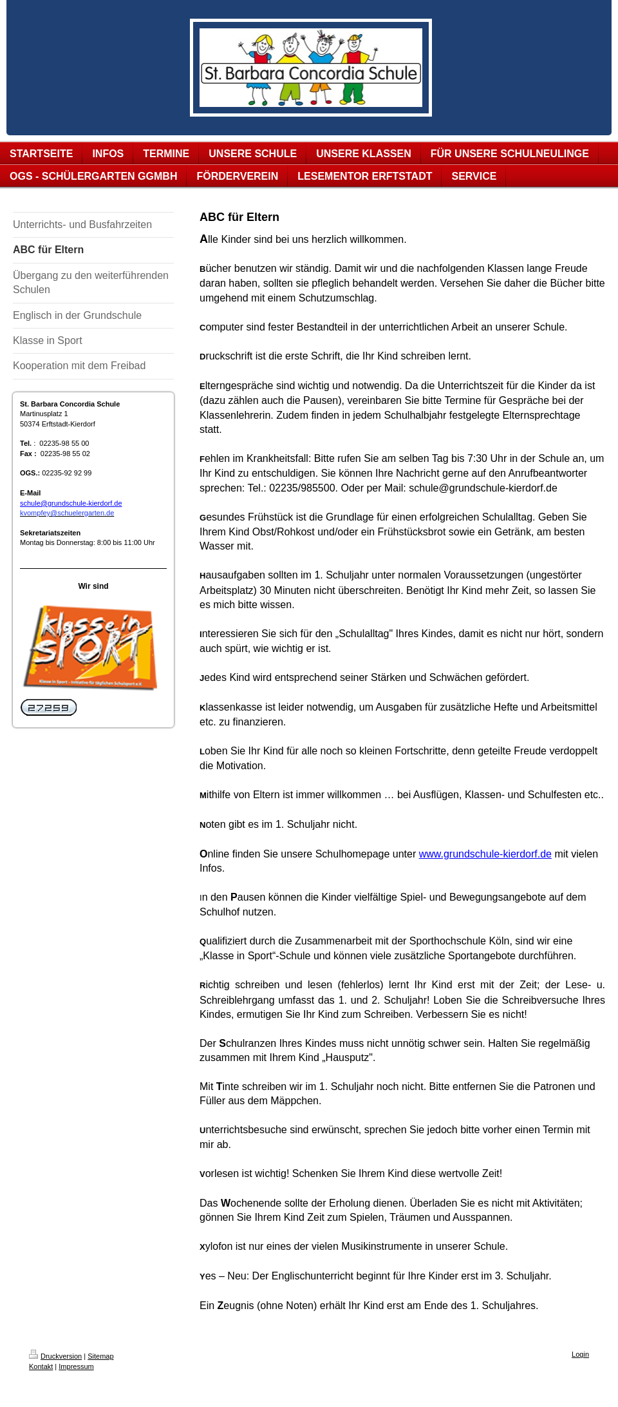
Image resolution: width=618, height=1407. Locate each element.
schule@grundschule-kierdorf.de (71, 503)
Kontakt (41, 1366)
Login (580, 1354)
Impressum (76, 1366)
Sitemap (100, 1356)
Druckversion (55, 1356)
